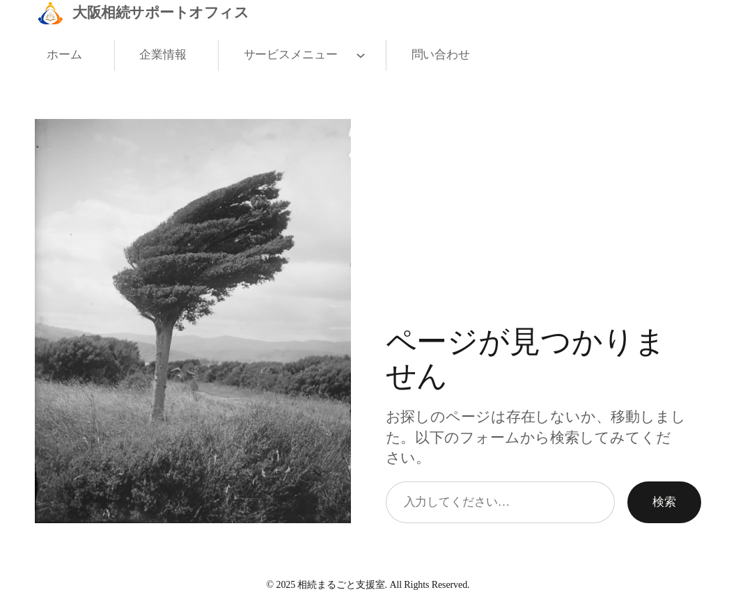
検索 (664, 502)
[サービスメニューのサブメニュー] (358, 55)
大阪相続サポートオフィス (160, 12)
